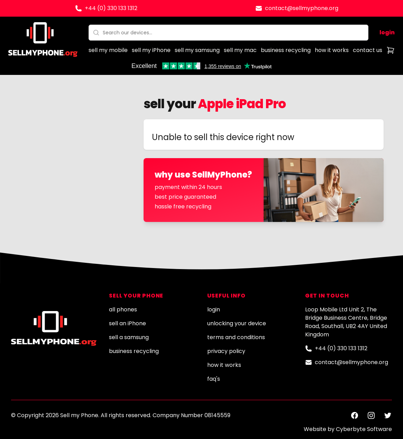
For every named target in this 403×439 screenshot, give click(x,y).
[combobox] (228, 33)
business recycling (286, 50)
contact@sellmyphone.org (301, 8)
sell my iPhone (151, 50)
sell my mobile (108, 50)
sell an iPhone (127, 323)
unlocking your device (236, 323)
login (387, 32)
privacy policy (226, 351)
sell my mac (240, 50)
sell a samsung (129, 337)
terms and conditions (236, 337)
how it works (332, 50)
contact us (367, 50)
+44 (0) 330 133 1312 (111, 8)
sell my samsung (197, 50)
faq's (213, 379)
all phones (123, 309)
